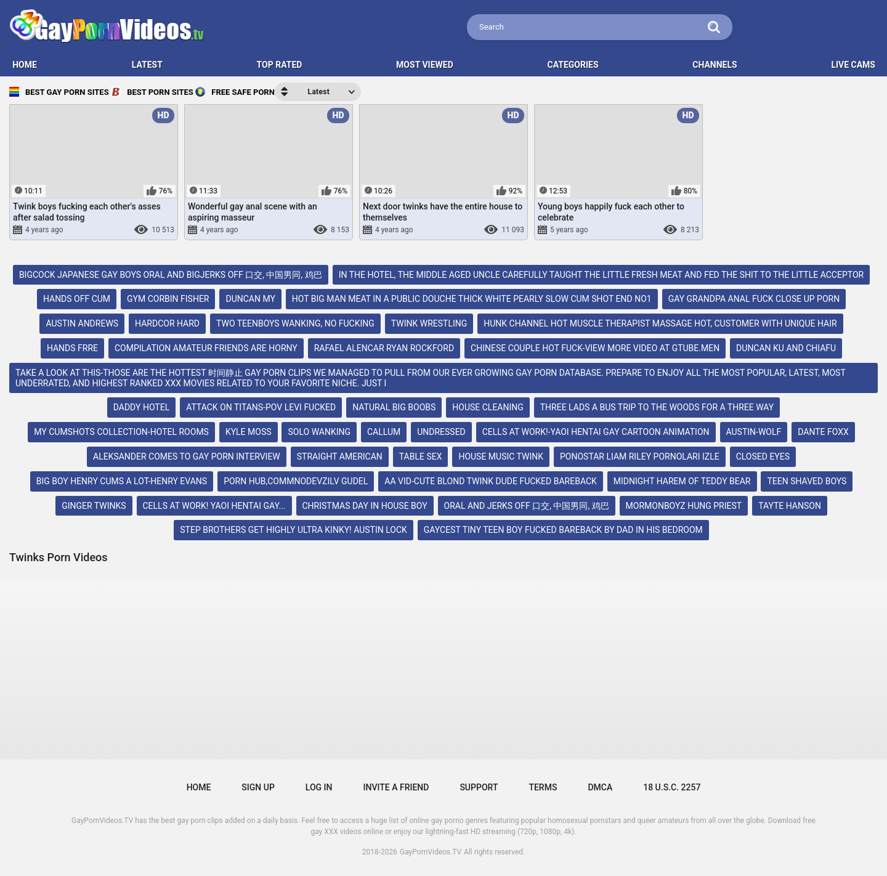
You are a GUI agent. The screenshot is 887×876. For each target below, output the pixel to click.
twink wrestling (429, 323)
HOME (24, 65)
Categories (573, 65)
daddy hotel (141, 407)
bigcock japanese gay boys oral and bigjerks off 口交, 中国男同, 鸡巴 (170, 275)
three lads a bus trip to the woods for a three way (657, 407)
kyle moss (248, 432)
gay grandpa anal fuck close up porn (754, 299)
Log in (319, 787)
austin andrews (82, 323)
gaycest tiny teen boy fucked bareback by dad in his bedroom (563, 530)
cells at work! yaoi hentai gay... (214, 506)
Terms (543, 787)
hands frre (72, 348)
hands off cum (76, 299)
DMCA (600, 787)
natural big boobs (393, 407)
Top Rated (279, 65)
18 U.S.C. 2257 (671, 787)
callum (383, 432)
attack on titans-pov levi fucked (261, 407)
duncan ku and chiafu (786, 348)
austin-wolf (754, 432)
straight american (340, 456)
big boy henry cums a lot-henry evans (121, 481)
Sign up (257, 787)
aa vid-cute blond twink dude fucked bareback (490, 481)
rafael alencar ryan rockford (384, 348)
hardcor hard (167, 323)
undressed (441, 432)
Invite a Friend (396, 787)
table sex (420, 456)
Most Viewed (424, 65)
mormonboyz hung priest (684, 506)
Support (479, 787)
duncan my (250, 299)
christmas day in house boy (364, 506)
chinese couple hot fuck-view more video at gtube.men (595, 348)
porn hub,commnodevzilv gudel (296, 481)
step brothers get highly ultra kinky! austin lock (293, 530)
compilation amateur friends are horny (206, 348)
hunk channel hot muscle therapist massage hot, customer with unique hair (660, 323)
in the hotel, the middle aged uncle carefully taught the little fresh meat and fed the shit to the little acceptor (601, 275)
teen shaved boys (806, 481)
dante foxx (823, 432)
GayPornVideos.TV (430, 852)
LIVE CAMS (853, 65)
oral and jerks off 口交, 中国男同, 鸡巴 (526, 506)
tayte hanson (789, 506)
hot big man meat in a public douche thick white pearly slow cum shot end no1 (472, 299)
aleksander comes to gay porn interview (186, 456)
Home (199, 787)
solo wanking (319, 432)
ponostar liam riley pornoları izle (639, 456)
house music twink (500, 456)
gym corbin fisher (168, 299)
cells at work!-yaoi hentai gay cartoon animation (596, 432)
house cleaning (488, 407)
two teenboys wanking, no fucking (295, 323)
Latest (147, 65)
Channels (714, 65)
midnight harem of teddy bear (682, 481)
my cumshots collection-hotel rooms (121, 432)
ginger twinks (94, 506)
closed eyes (763, 456)
